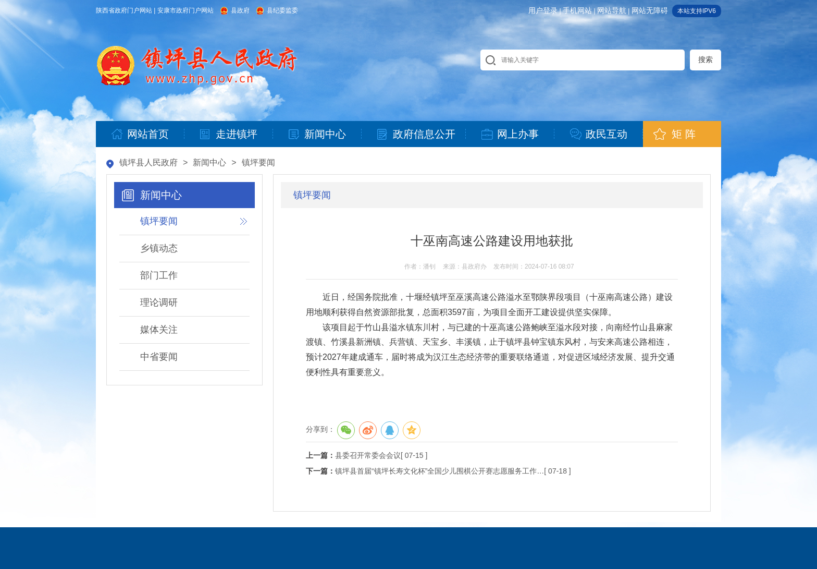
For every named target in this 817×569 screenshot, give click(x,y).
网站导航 (611, 10)
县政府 (240, 10)
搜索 (705, 59)
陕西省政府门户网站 (124, 10)
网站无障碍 (650, 10)
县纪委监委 (282, 10)
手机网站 (577, 10)
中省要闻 (159, 357)
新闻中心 (209, 162)
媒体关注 (159, 329)
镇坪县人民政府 (148, 162)
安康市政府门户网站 (185, 10)
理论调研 (159, 302)
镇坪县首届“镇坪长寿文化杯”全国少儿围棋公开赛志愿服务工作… (439, 471)
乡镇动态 (159, 248)
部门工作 (159, 275)
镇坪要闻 (258, 162)
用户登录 (543, 10)
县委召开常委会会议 (368, 455)
